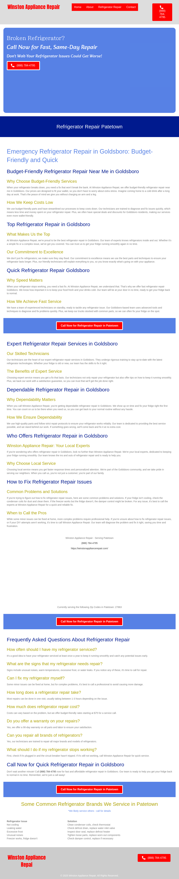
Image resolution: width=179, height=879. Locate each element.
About (89, 7)
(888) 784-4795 (89, 543)
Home (77, 7)
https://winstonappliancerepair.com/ (89, 548)
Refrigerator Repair (109, 7)
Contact (131, 7)
